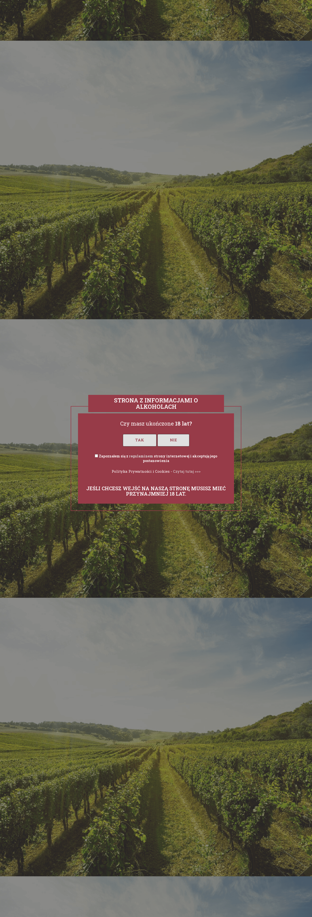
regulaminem (141, 456)
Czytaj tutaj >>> (187, 471)
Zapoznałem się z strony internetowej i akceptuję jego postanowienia (158, 458)
